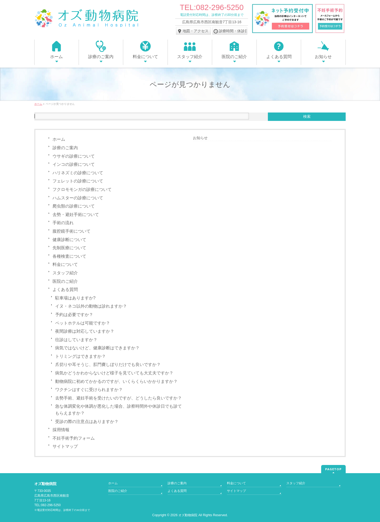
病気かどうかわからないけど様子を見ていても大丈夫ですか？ (114, 373)
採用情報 (61, 429)
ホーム (59, 139)
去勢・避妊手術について (76, 214)
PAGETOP (333, 469)
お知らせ (200, 138)
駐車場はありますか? (75, 298)
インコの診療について (74, 164)
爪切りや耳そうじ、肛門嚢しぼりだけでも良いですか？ (108, 364)
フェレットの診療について (78, 181)
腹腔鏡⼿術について (72, 231)
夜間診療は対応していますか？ (84, 331)
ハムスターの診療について (78, 198)
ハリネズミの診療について (78, 173)
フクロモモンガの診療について (82, 189)
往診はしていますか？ (76, 339)
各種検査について (69, 256)
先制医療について (69, 248)
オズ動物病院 (187, 515)
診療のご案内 (65, 147)
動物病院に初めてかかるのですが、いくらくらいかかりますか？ (116, 381)
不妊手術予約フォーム (74, 438)
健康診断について (69, 239)
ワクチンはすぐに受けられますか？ (89, 389)
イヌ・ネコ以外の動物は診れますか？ (91, 306)
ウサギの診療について (74, 156)
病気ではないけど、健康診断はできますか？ (97, 348)
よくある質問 (65, 289)
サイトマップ (65, 446)
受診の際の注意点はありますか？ (86, 421)
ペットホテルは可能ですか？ (82, 323)
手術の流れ (63, 222)
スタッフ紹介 (65, 273)
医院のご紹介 (65, 281)
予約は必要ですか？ (74, 314)
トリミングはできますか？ (80, 356)
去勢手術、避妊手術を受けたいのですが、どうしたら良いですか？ (118, 398)
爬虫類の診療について (74, 206)
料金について (65, 264)
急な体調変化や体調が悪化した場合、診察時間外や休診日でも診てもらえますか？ (118, 409)
